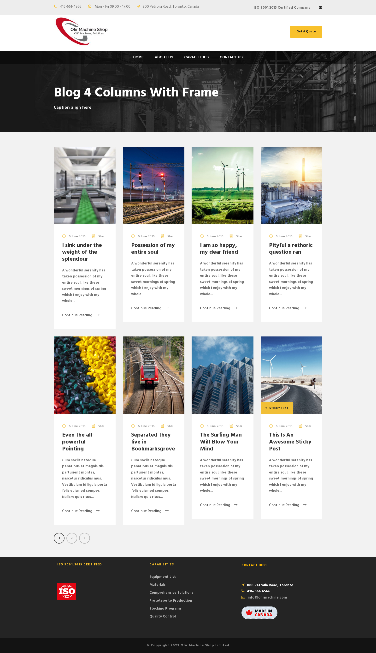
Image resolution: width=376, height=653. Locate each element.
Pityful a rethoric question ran (290, 249)
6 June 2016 (77, 236)
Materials (157, 585)
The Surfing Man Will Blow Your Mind (221, 442)
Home (138, 57)
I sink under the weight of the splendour (82, 252)
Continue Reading (81, 315)
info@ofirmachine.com (267, 597)
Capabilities (196, 57)
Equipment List (162, 577)
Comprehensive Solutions (171, 593)
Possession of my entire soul (153, 249)
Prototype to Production (170, 601)
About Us (164, 57)
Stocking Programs (165, 608)
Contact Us (231, 57)
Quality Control (162, 616)
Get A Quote (306, 31)
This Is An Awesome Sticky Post (290, 442)
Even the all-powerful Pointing (78, 442)
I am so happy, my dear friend (219, 249)
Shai (101, 236)
